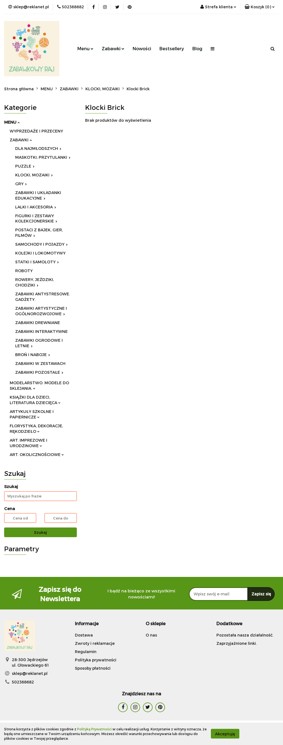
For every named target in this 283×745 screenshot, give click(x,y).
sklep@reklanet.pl (30, 673)
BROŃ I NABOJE (32, 354)
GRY (21, 183)
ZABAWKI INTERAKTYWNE (41, 331)
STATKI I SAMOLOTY (37, 261)
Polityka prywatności (95, 659)
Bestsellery (171, 48)
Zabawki (113, 48)
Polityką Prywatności (94, 729)
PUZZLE (25, 166)
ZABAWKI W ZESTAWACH (40, 363)
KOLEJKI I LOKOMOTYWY (40, 253)
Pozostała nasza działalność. (244, 635)
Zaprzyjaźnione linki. (236, 643)
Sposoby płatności (93, 668)
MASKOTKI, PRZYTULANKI (42, 157)
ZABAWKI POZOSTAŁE (39, 372)
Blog (197, 48)
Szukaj (40, 532)
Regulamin (85, 651)
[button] (259, 7)
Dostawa (84, 635)
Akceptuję (225, 733)
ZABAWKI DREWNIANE (37, 322)
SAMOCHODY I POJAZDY (41, 244)
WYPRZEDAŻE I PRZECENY (36, 131)
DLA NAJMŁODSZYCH (38, 148)
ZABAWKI (21, 139)
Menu (85, 48)
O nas (151, 635)
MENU (12, 122)
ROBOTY (24, 270)
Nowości (142, 48)
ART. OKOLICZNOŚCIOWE (37, 454)
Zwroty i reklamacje (95, 643)
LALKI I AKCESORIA (35, 207)
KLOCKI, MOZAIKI (34, 175)
